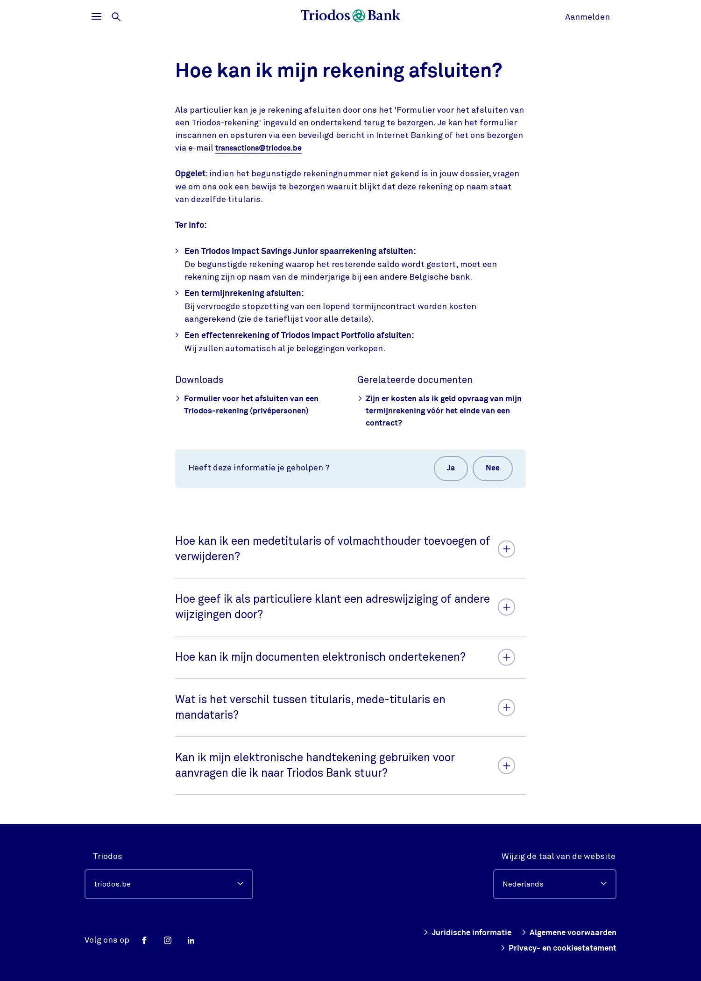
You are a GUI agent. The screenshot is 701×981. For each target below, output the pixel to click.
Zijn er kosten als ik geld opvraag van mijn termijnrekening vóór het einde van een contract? (439, 411)
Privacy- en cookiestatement (555, 948)
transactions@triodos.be (263, 148)
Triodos (107, 856)
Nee (491, 470)
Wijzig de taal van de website (559, 856)
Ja (446, 470)
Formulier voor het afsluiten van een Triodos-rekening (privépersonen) (250, 404)
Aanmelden (587, 17)
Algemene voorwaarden (566, 932)
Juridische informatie (459, 932)
